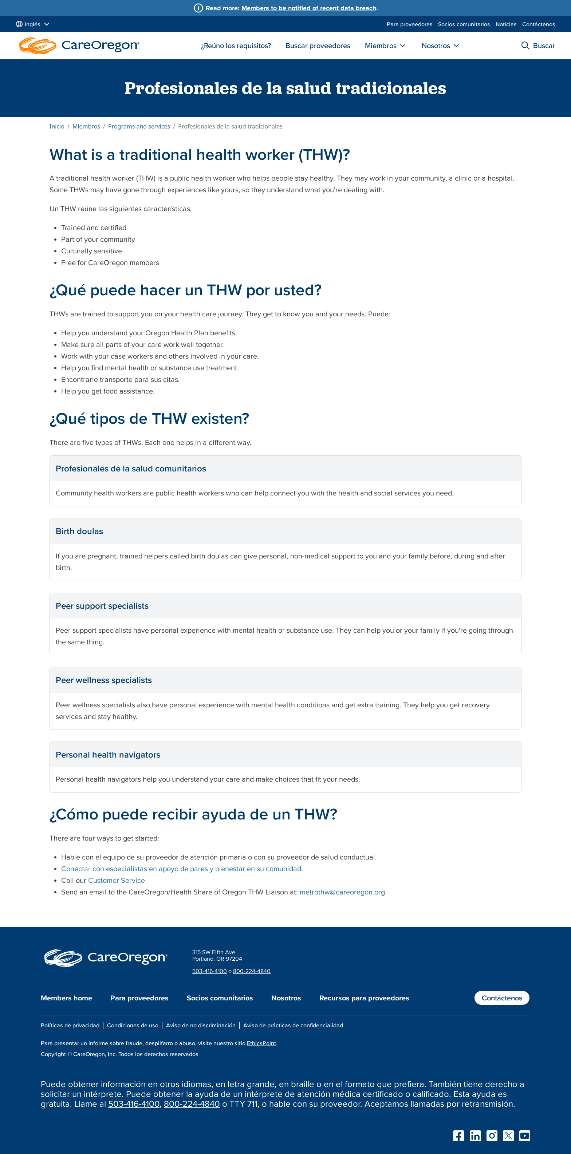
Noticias (506, 24)
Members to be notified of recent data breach (308, 8)
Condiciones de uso (132, 1025)
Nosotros (436, 46)
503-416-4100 (209, 971)
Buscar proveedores (318, 46)
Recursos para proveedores (364, 998)
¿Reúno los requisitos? (236, 46)
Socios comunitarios (464, 24)
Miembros (381, 46)
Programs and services (139, 126)
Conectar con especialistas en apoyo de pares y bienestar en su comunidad (181, 869)
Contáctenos (538, 24)
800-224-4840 (252, 971)
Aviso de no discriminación (201, 1025)
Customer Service (116, 880)
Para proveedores (410, 24)
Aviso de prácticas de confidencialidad (293, 1025)
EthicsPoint (261, 1043)
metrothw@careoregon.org (342, 892)
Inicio (57, 126)
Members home (66, 998)
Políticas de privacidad (70, 1025)
